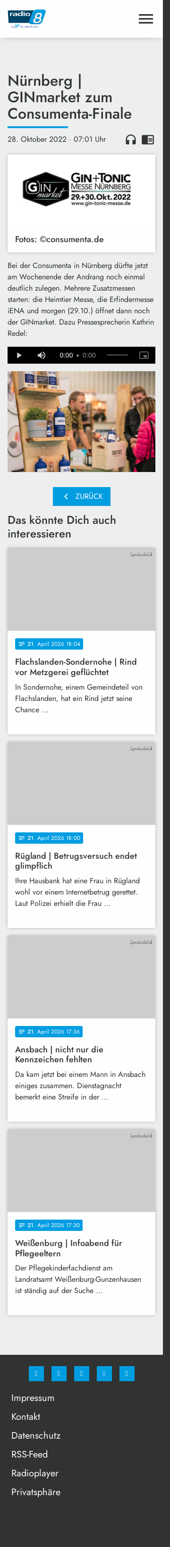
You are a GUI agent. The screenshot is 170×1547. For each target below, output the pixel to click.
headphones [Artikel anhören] (130, 139)
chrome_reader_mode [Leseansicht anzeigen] (147, 139)
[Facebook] (36, 1373)
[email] (127, 1373)
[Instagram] (59, 1373)
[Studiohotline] (104, 1373)
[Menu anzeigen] (145, 18)
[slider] (117, 355)
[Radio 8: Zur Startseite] (45, 18)
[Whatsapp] (81, 1373)
